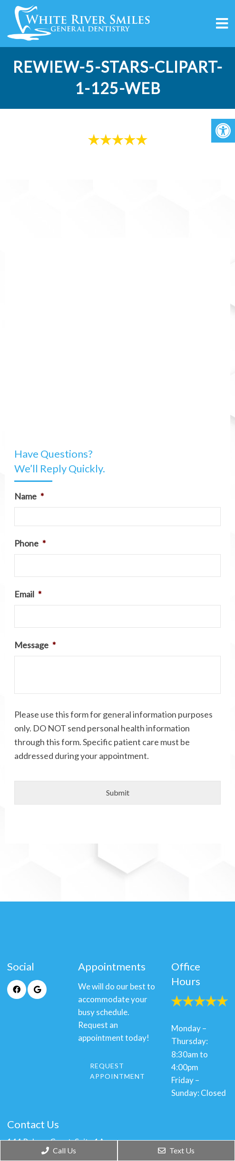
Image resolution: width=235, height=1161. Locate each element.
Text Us (176, 1150)
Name (29, 496)
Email (27, 594)
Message (35, 645)
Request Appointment (117, 1071)
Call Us (58, 1150)
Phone (30, 543)
